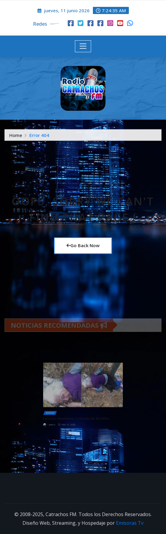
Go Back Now (83, 245)
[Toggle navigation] (83, 46)
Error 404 (39, 136)
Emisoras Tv (130, 523)
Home (15, 136)
